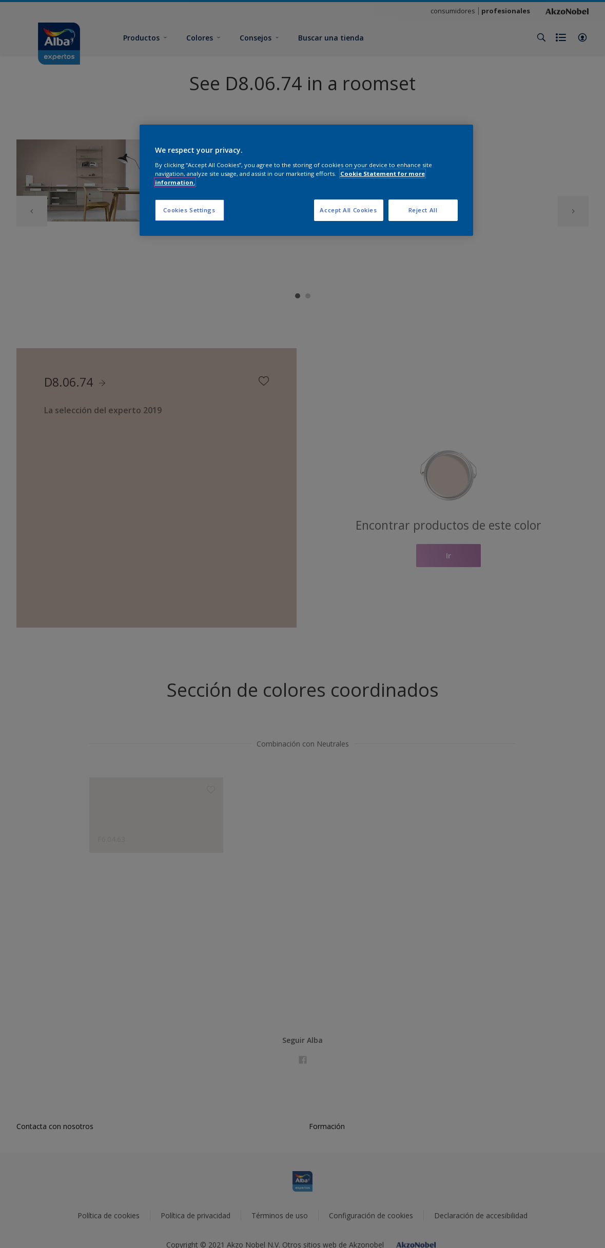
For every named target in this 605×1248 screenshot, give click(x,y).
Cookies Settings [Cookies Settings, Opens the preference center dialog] (189, 210)
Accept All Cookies (348, 210)
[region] (306, 180)
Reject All (423, 210)
